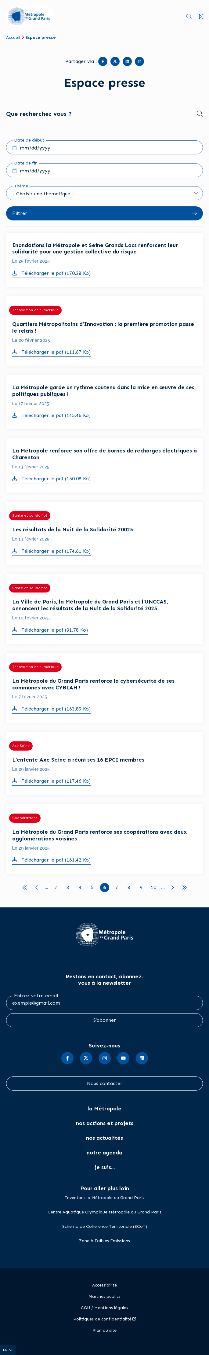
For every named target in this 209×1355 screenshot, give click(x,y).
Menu (201, 16)
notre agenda (104, 1152)
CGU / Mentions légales (104, 1307)
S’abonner (104, 1020)
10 (154, 886)
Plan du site (104, 1330)
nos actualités (104, 1138)
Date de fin (26, 163)
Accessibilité (104, 1285)
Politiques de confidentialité (102, 1319)
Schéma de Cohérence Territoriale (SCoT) (104, 1226)
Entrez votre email (36, 996)
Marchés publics (104, 1296)
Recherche (189, 16)
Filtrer (19, 213)
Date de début (29, 140)
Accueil (13, 37)
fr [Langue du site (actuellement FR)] (6, 1350)
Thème (21, 186)
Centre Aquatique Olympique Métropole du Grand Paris (104, 1212)
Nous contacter (104, 1083)
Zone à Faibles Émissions (104, 1240)
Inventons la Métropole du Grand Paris (104, 1197)
